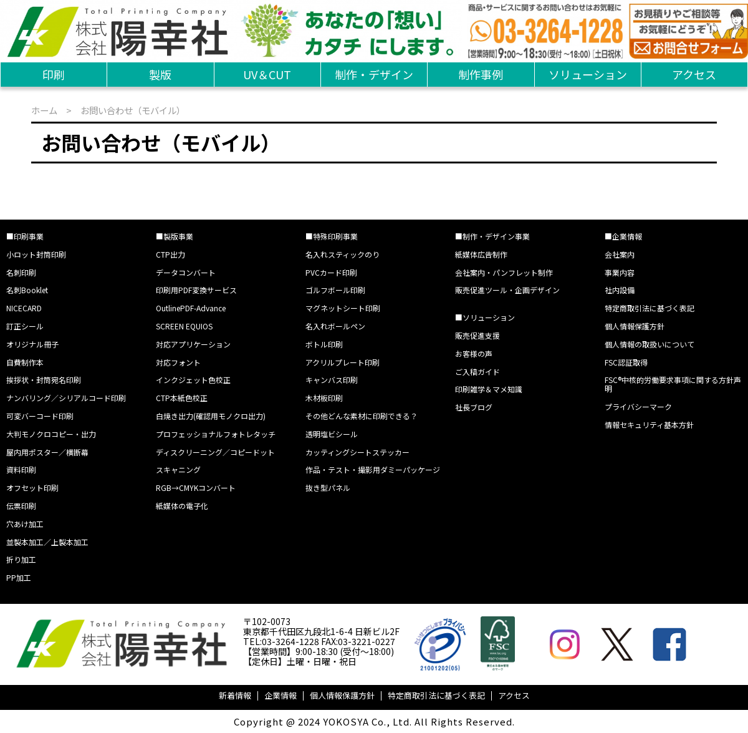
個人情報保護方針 (634, 326)
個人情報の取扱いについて (649, 344)
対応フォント (178, 362)
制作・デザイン (374, 74)
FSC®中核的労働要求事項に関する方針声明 (673, 384)
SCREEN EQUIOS (184, 326)
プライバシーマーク (638, 406)
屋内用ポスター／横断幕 (47, 452)
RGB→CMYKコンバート (196, 487)
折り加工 (21, 559)
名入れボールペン (335, 326)
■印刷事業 (25, 236)
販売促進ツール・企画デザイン (507, 289)
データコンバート (186, 272)
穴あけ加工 (25, 523)
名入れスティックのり (342, 254)
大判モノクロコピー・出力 (51, 434)
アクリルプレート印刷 (342, 362)
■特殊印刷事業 (331, 236)
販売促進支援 (477, 335)
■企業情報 (623, 236)
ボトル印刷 (324, 344)
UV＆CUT (267, 74)
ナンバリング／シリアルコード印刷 (66, 397)
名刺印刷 (21, 272)
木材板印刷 (324, 397)
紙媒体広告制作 (481, 254)
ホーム (44, 110)
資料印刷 (21, 469)
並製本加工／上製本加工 (47, 541)
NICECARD (24, 308)
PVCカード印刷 (331, 272)
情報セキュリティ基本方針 (649, 424)
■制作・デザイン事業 (492, 236)
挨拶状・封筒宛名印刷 (43, 379)
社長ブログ (473, 407)
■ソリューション (485, 317)
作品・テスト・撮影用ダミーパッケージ (372, 469)
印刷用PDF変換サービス (196, 289)
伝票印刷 (21, 505)
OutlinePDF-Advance (191, 308)
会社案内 (620, 254)
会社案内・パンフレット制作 (504, 272)
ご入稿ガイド (477, 371)
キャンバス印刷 (331, 379)
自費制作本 (25, 362)
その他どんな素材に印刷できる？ (361, 415)
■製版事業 (174, 236)
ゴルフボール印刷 (335, 289)
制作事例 (480, 74)
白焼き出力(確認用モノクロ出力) (211, 415)
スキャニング (178, 469)
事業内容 (620, 272)
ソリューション (588, 74)
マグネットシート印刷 (342, 308)
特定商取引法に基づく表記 (649, 308)
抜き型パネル (327, 487)
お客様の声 (473, 353)
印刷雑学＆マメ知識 (488, 389)
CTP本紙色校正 (182, 397)
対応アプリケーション (193, 344)
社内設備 (620, 289)
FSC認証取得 (626, 362)
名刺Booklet (27, 289)
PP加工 (18, 577)
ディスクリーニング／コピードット (215, 452)
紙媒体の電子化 (182, 505)
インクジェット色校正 (193, 379)
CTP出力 (170, 254)
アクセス (694, 74)
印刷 (53, 74)
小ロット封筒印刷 (36, 254)
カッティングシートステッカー (357, 452)
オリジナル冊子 (32, 344)
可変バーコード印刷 (40, 415)
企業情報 (280, 695)
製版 (160, 74)
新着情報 (235, 695)
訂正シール (25, 326)
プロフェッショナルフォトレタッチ (216, 434)
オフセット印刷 (32, 487)
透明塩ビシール (331, 434)
